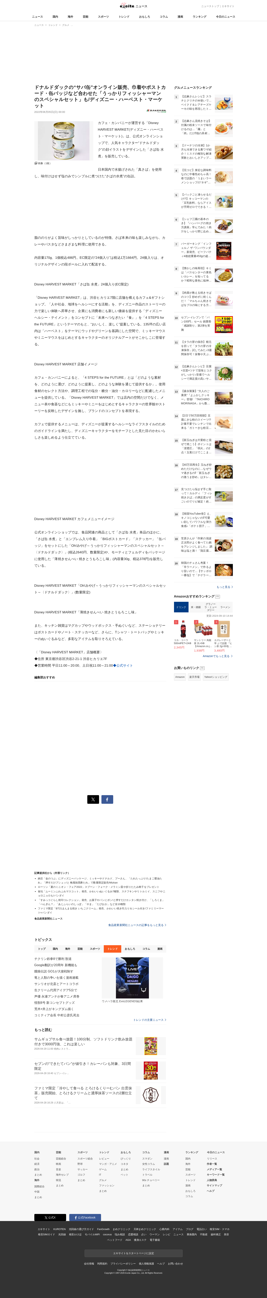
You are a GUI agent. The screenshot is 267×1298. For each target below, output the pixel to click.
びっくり (126, 1158)
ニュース (37, 16)
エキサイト (228, 6)
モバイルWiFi (92, 1234)
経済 (36, 1163)
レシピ (166, 1234)
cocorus (107, 1234)
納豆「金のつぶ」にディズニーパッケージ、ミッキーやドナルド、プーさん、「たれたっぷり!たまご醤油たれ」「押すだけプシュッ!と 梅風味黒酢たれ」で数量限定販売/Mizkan (100, 880)
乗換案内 (192, 1234)
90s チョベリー (151, 1180)
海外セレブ (62, 1174)
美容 (226, 1234)
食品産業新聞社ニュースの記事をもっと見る (137, 925)
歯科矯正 (216, 1234)
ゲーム (103, 1169)
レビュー (104, 1158)
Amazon (180, 676)
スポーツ (103, 16)
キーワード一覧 (216, 1174)
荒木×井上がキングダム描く (54, 1009)
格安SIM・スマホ (219, 1229)
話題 (166, 1163)
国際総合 (39, 1186)
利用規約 (102, 1263)
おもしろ (144, 16)
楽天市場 (194, 676)
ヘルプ (210, 1190)
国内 (55, 16)
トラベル (147, 1174)
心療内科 (164, 1229)
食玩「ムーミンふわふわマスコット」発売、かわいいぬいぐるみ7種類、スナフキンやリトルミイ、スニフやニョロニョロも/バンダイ (101, 893)
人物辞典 (212, 1180)
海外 (70, 16)
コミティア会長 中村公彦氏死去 (56, 1015)
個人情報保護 (146, 1263)
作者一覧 (212, 1163)
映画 (58, 1163)
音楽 (58, 1169)
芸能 (85, 16)
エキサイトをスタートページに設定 (133, 1253)
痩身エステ (140, 1239)
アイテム (178, 1229)
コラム (164, 16)
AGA (128, 1239)
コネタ (124, 1163)
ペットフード (114, 1239)
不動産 (204, 1234)
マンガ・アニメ (108, 1163)
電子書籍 (155, 1239)
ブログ (189, 1229)
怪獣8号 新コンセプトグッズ (54, 1002)
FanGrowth (103, 1229)
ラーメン (225, 607)
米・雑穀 (196, 607)
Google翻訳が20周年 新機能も (55, 965)
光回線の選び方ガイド (81, 1229)
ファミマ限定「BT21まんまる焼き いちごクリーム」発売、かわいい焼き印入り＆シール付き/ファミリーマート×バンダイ (101, 910)
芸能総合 (61, 1158)
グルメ (103, 1180)
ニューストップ (210, 6)
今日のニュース (225, 16)
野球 (80, 1163)
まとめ (38, 1174)
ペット (124, 1174)
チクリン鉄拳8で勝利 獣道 (53, 958)
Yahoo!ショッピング (215, 676)
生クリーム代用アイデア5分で (55, 990)
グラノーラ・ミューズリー (210, 607)
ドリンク (181, 607)
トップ (42, 948)
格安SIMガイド (46, 1234)
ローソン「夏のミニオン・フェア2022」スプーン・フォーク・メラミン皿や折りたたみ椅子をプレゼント (98, 886)
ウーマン (154, 1234)
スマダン (147, 1158)
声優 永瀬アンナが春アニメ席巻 (56, 996)
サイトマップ (214, 1185)
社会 (36, 1158)
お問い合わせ (175, 1263)
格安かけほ (75, 1234)
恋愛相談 (133, 1234)
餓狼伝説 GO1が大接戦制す (54, 971)
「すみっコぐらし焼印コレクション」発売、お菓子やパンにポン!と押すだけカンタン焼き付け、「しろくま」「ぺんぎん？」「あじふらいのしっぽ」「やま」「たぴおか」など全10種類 (101, 902)
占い (143, 1234)
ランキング (199, 16)
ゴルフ (81, 1174)
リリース (212, 1158)
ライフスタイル (151, 1169)
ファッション (106, 1185)
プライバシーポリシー (123, 1263)
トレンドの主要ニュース (149, 1019)
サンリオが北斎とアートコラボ (56, 984)
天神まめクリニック (145, 1229)
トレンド (123, 16)
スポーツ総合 (85, 1158)
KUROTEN (59, 1229)
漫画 (180, 16)
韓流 (58, 1180)
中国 (36, 1191)
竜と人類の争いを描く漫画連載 (56, 977)
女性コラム (148, 1163)
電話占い (202, 1229)
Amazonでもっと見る (216, 656)
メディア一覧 (214, 1169)
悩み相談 (120, 1234)
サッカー (82, 1169)
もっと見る (225, 586)
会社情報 (89, 1263)
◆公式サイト (123, 665)
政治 (36, 1169)
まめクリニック (121, 1229)
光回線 (62, 1234)
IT (100, 1174)
